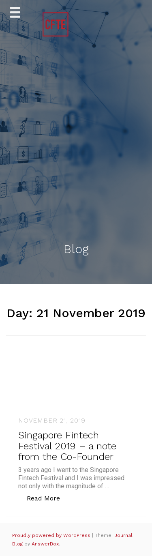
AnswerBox (45, 544)
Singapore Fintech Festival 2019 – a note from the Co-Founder (67, 445)
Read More (48, 498)
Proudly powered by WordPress (52, 535)
